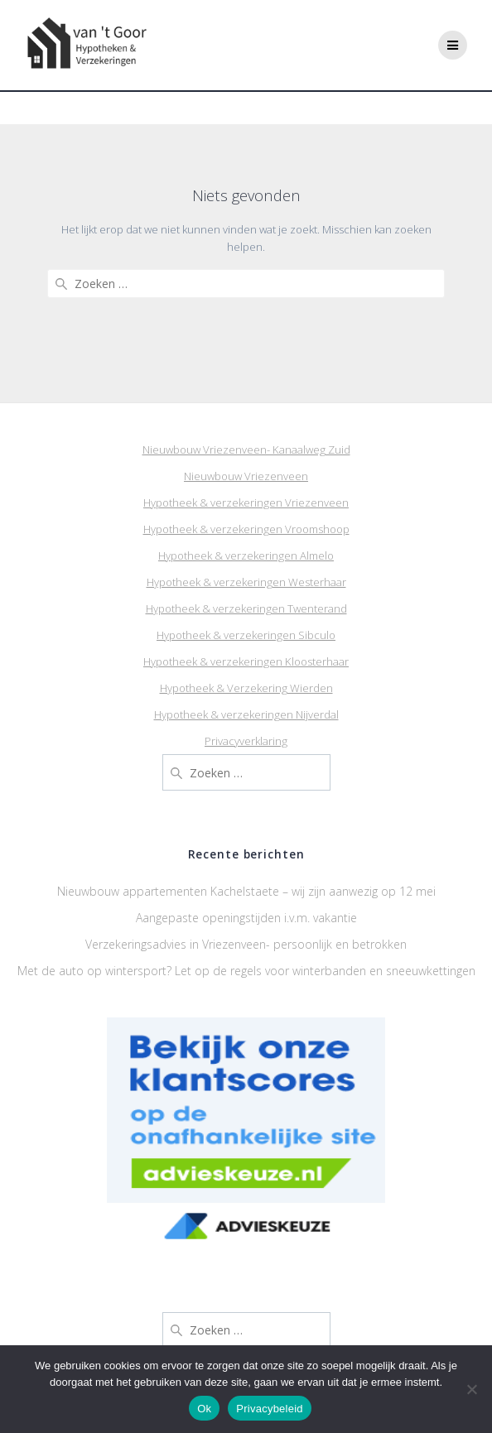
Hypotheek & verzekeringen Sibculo (246, 635)
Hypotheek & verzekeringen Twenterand (246, 608)
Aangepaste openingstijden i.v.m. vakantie (246, 918)
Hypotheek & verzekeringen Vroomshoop (246, 529)
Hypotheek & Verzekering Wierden (246, 687)
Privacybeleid (269, 1408)
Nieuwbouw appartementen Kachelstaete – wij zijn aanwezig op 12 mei (246, 891)
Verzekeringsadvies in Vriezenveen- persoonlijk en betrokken (246, 944)
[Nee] (471, 1389)
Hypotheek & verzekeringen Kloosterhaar (246, 661)
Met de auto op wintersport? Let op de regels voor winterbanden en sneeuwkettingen (246, 971)
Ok (204, 1408)
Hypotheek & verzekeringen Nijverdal (246, 714)
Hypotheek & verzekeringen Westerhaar (246, 582)
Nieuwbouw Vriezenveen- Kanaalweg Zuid (246, 449)
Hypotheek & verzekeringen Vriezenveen (246, 502)
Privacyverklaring (246, 740)
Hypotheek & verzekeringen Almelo (246, 555)
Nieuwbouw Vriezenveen (246, 476)
